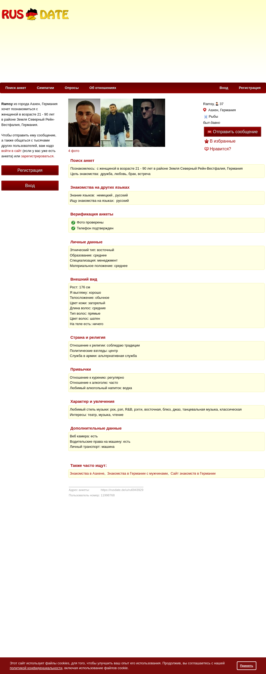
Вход (224, 88)
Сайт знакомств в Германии (193, 473)
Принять (246, 665)
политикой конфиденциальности (36, 668)
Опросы (72, 88)
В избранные (222, 141)
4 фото (73, 151)
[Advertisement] (138, 40)
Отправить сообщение (232, 131)
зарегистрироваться (37, 156)
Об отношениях (102, 88)
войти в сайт (11, 151)
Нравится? (220, 149)
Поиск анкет (15, 88)
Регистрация (250, 88)
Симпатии (45, 88)
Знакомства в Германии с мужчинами (137, 473)
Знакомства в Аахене (87, 473)
